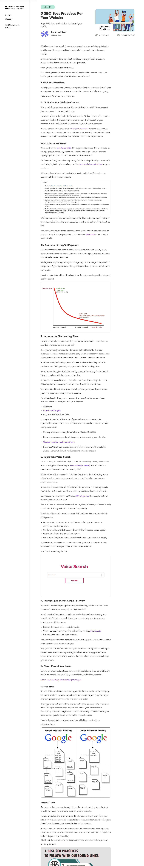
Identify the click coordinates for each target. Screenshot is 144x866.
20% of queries (82, 496)
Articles (8, 15)
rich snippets (95, 631)
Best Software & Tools (12, 26)
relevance (90, 235)
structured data (64, 148)
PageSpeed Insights (52, 411)
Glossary (9, 19)
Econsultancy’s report (80, 466)
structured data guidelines (90, 164)
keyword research (79, 129)
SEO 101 (47, 7)
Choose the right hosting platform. (59, 442)
